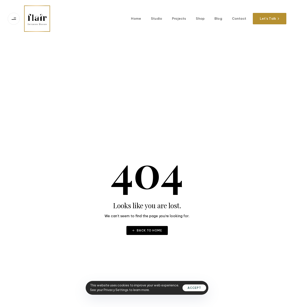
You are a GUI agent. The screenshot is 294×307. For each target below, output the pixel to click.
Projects (179, 18)
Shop (200, 18)
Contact (239, 18)
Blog (218, 18)
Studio (156, 18)
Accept (194, 287)
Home (136, 18)
